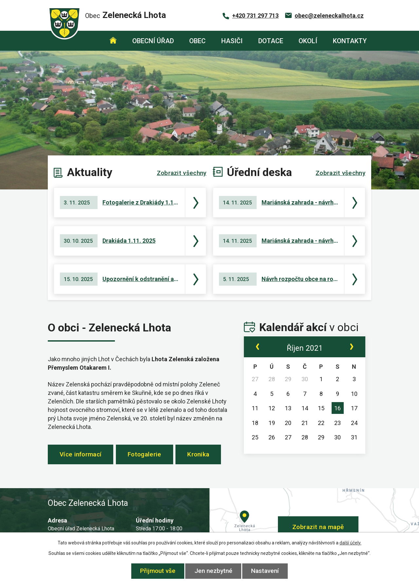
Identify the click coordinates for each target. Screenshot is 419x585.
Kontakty (350, 41)
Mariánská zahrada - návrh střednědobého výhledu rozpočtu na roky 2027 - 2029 (300, 240)
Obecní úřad (153, 41)
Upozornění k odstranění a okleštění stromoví (140, 278)
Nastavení (266, 571)
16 (337, 408)
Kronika (204, 455)
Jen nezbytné (213, 571)
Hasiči (232, 41)
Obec (197, 41)
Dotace (270, 41)
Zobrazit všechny (182, 173)
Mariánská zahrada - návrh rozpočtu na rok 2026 (300, 202)
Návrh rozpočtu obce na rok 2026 (300, 278)
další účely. (350, 542)
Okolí (308, 41)
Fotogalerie (147, 455)
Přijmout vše (157, 571)
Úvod (113, 41)
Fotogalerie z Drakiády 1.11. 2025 (140, 202)
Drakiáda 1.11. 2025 (128, 240)
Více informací (81, 455)
